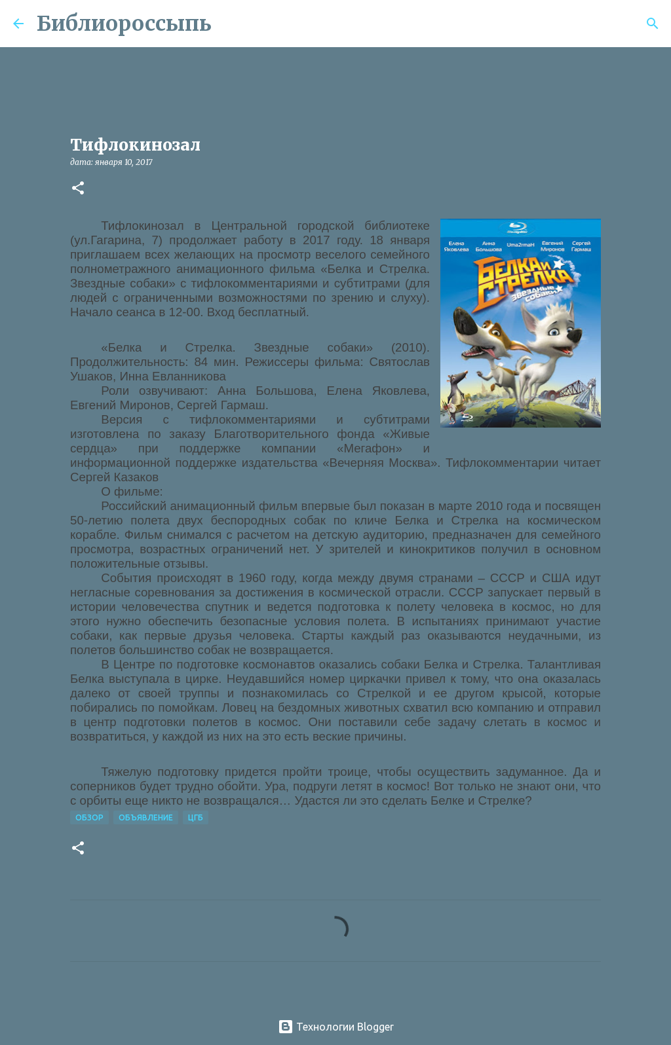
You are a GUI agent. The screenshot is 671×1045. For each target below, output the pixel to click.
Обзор (89, 817)
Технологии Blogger (336, 1027)
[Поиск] (230, 23)
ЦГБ (195, 817)
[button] (78, 189)
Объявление (146, 817)
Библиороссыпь (124, 23)
